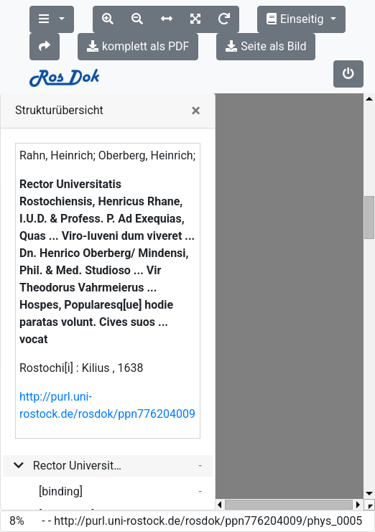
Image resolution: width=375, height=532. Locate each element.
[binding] (61, 491)
